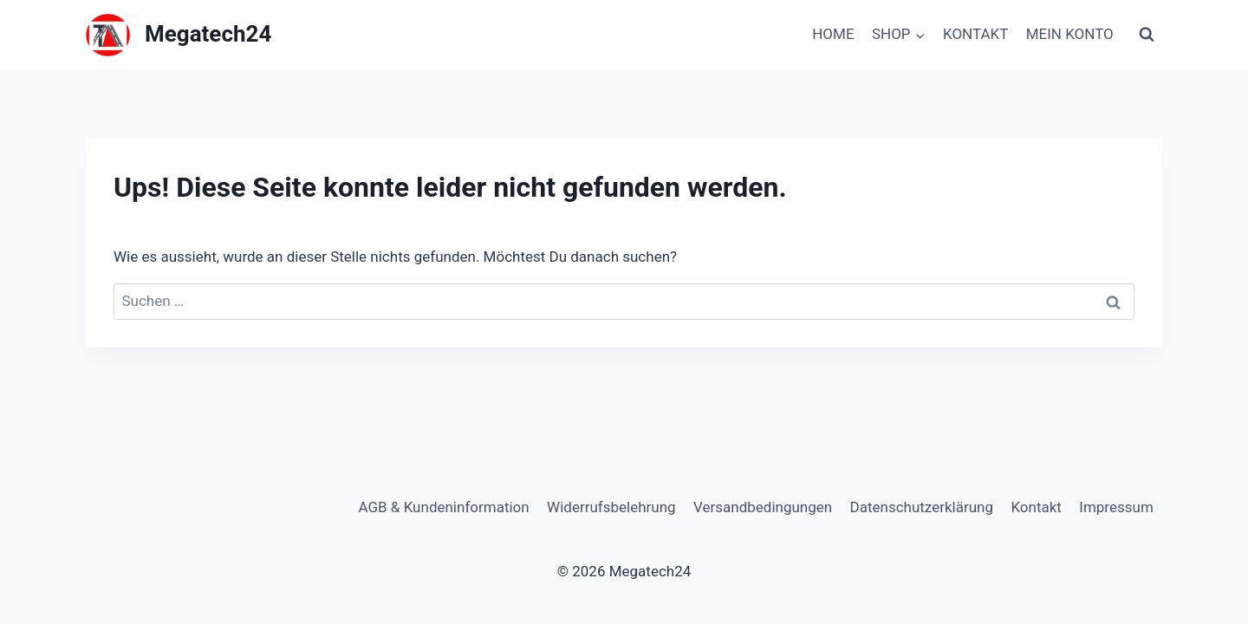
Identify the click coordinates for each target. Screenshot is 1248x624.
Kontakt (1036, 507)
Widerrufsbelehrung (611, 507)
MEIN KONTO (1070, 33)
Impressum (1116, 507)
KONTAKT (975, 33)
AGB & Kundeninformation (443, 507)
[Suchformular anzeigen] (1146, 34)
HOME (833, 33)
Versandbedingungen (762, 507)
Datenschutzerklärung (921, 507)
